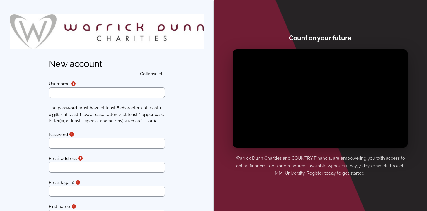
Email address (63, 158)
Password (58, 134)
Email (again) (61, 182)
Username (59, 83)
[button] (152, 74)
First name (59, 206)
